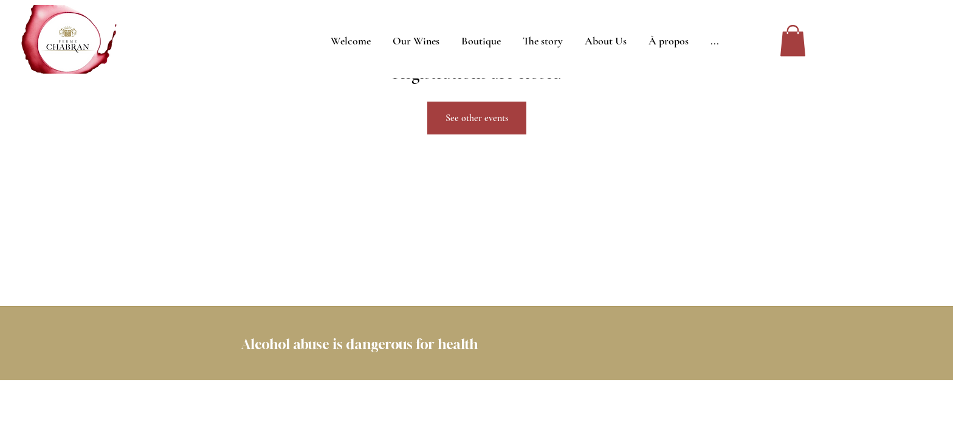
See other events (477, 118)
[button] (793, 40)
